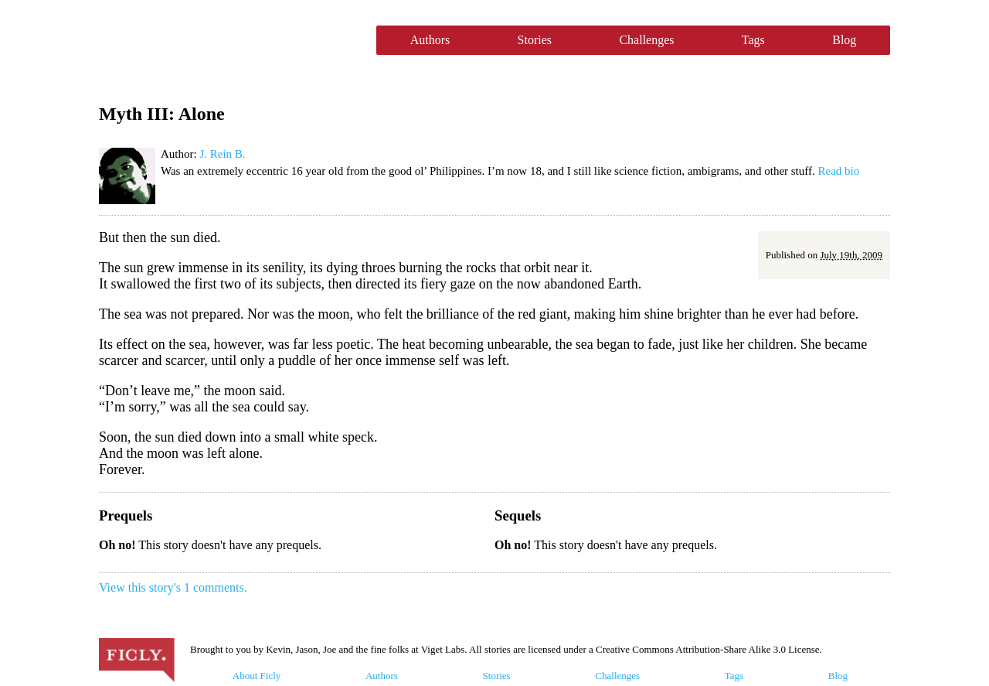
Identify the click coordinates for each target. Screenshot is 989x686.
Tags (753, 39)
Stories (535, 39)
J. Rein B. (222, 154)
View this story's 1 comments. (173, 587)
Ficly (230, 40)
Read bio (839, 171)
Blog (844, 39)
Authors (430, 39)
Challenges (646, 39)
